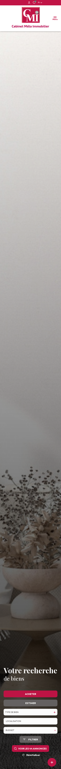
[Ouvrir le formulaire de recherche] (30, 750)
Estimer (30, 714)
